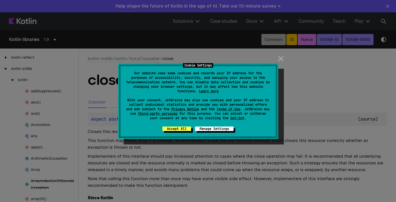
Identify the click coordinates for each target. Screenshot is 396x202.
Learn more (209, 91)
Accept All (177, 129)
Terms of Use (228, 109)
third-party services (157, 113)
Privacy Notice (185, 109)
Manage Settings (214, 129)
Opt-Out (237, 118)
